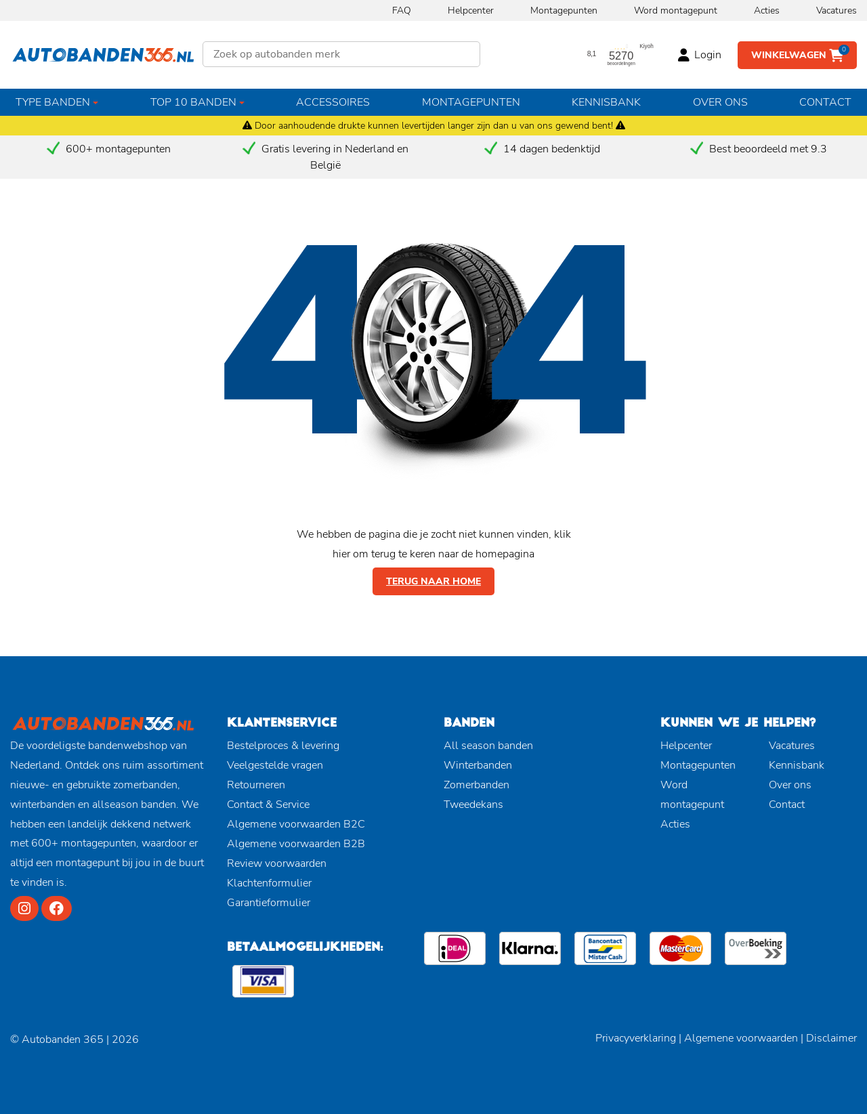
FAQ (401, 10)
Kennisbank (606, 102)
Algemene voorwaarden (741, 1038)
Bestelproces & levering (283, 745)
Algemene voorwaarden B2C (296, 824)
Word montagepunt (675, 10)
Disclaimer (831, 1038)
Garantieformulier (268, 902)
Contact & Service (268, 804)
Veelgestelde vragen (275, 765)
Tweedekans (473, 804)
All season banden (488, 745)
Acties (767, 10)
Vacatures (836, 10)
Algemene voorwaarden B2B (296, 843)
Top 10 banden (193, 102)
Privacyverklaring (635, 1038)
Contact (825, 102)
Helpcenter (471, 10)
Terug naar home (433, 581)
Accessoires (333, 102)
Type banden (53, 102)
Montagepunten (563, 10)
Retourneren (256, 784)
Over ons (720, 102)
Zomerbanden (476, 784)
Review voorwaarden (276, 863)
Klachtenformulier (269, 883)
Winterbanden (478, 765)
